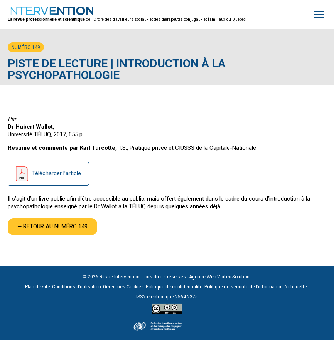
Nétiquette (296, 287)
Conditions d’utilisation (76, 287)
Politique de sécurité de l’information (243, 287)
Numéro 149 (26, 47)
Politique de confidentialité (174, 287)
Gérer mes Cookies (123, 287)
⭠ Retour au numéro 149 (52, 226)
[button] (318, 15)
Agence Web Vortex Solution (219, 277)
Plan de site (37, 287)
